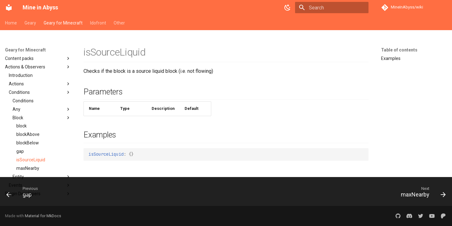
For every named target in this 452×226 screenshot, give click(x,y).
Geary (30, 22)
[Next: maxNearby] (421, 193)
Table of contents (399, 49)
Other (119, 22)
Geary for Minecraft (63, 22)
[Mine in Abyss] (9, 7)
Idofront (98, 22)
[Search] (332, 7)
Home (11, 22)
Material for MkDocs (43, 215)
